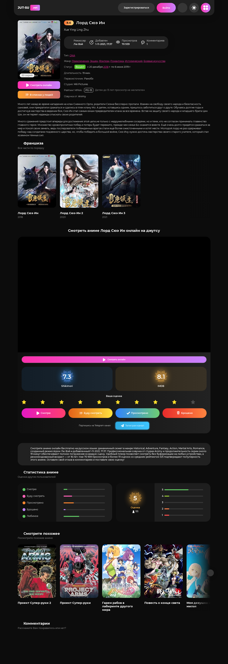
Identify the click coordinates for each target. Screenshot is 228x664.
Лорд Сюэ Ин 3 (113, 213)
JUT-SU (29, 8)
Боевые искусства (154, 61)
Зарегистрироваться (136, 7)
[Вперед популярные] (210, 573)
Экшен (94, 61)
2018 (106, 66)
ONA (72, 55)
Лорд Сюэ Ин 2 (71, 213)
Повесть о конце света (162, 603)
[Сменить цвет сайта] (194, 8)
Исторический (133, 61)
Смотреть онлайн (41, 85)
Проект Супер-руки (75, 603)
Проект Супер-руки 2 (34, 603)
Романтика (117, 61)
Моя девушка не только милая (205, 604)
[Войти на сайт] (166, 8)
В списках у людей (41, 94)
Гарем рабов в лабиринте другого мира (117, 606)
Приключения (80, 61)
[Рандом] (182, 8)
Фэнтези (104, 61)
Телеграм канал (134, 425)
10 (200, 402)
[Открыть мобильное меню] (205, 8)
